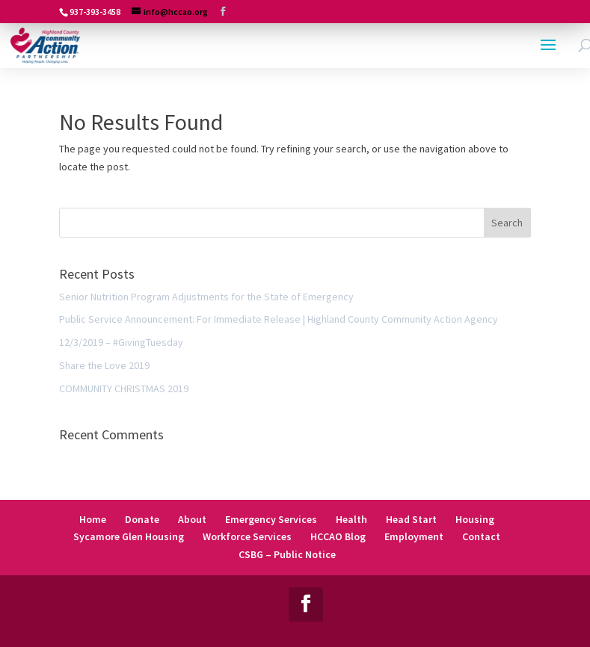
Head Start (411, 519)
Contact (481, 536)
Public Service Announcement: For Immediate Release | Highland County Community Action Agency (278, 319)
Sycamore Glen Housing (128, 536)
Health (351, 519)
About (192, 519)
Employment (413, 536)
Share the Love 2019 (104, 365)
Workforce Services (247, 536)
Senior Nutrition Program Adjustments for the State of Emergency (206, 296)
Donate (142, 519)
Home (92, 519)
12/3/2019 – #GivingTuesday (121, 342)
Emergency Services (271, 519)
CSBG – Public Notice (287, 554)
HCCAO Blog (338, 536)
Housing (474, 519)
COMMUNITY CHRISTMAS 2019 (123, 388)
